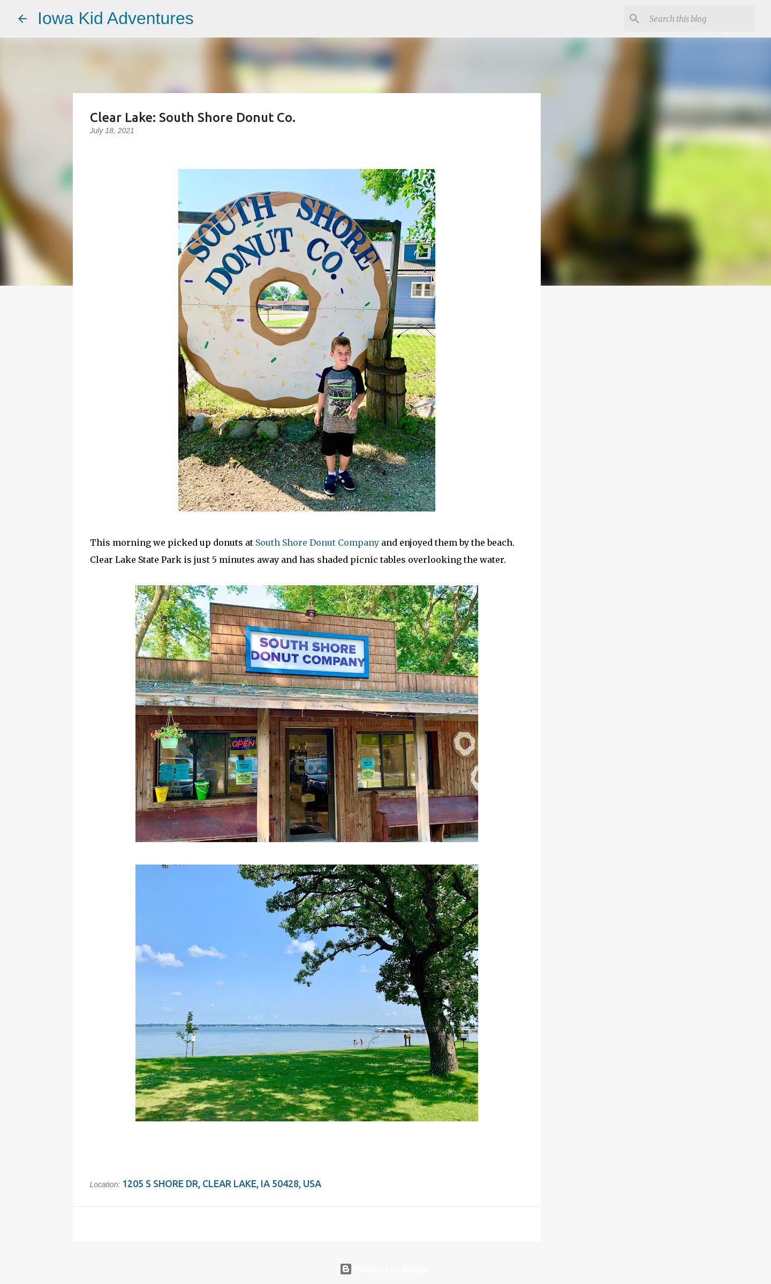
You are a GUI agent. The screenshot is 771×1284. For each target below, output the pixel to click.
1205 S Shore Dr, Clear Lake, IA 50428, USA (221, 1183)
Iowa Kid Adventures (115, 18)
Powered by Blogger (385, 1269)
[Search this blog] (698, 19)
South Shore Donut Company (317, 542)
